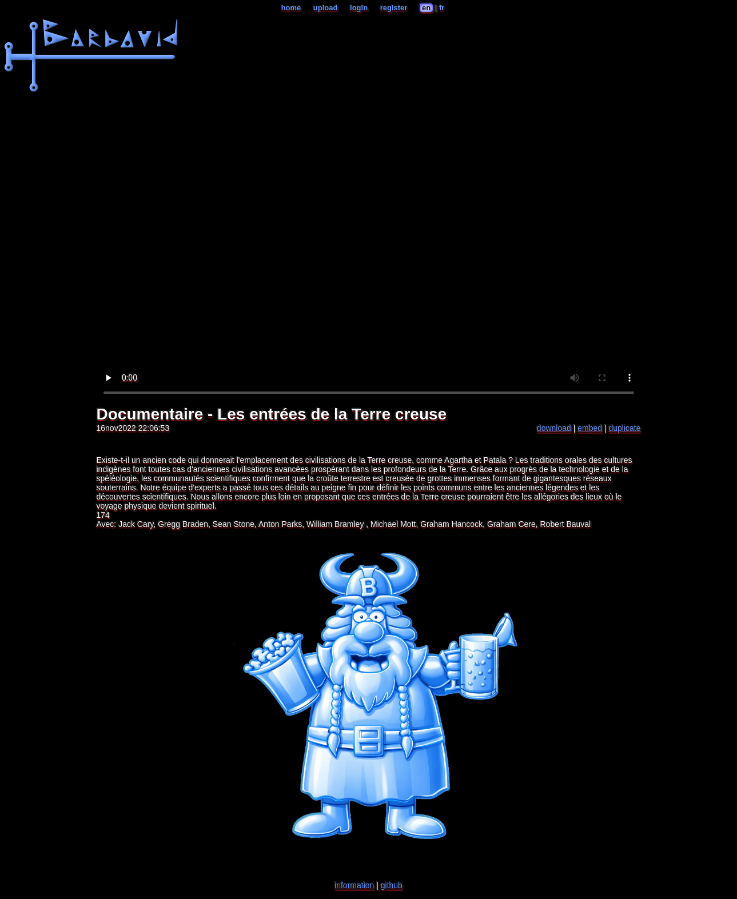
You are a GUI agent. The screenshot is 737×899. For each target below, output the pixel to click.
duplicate (624, 428)
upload (325, 7)
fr (441, 7)
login (359, 7)
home (291, 7)
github (392, 885)
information (354, 885)
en (426, 7)
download (554, 428)
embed (589, 428)
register (394, 7)
